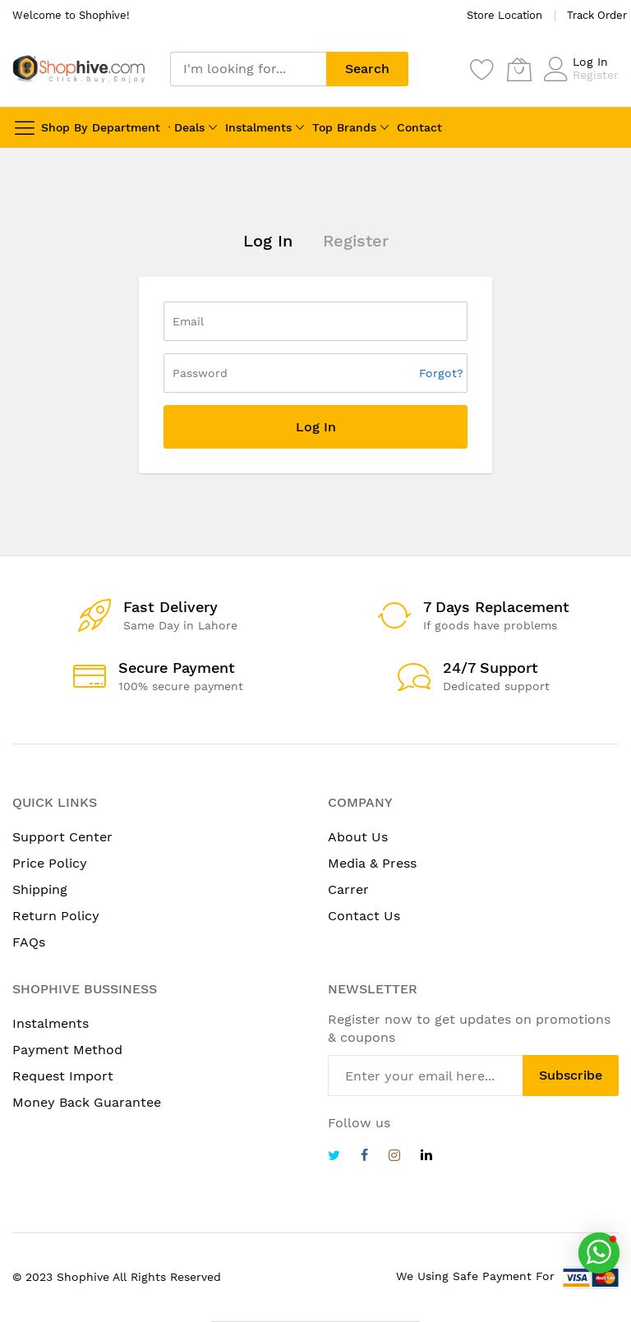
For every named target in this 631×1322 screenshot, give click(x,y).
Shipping (39, 889)
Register (596, 74)
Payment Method (67, 1049)
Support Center (62, 837)
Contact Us (364, 916)
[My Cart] (519, 69)
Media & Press (372, 863)
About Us (358, 837)
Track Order (597, 15)
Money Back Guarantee (86, 1102)
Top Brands (344, 127)
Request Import (62, 1076)
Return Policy (55, 916)
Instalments (258, 127)
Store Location (504, 15)
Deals (189, 127)
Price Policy (49, 863)
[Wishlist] (482, 69)
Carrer (348, 889)
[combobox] (248, 69)
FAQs (28, 942)
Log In (590, 61)
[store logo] (78, 68)
